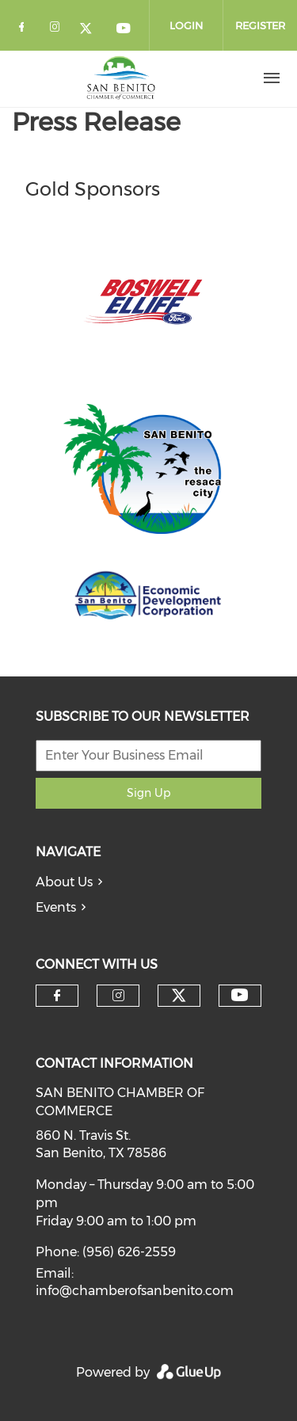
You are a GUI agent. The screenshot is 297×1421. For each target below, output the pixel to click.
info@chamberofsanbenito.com (135, 1290)
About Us (64, 882)
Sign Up (148, 793)
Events (56, 907)
